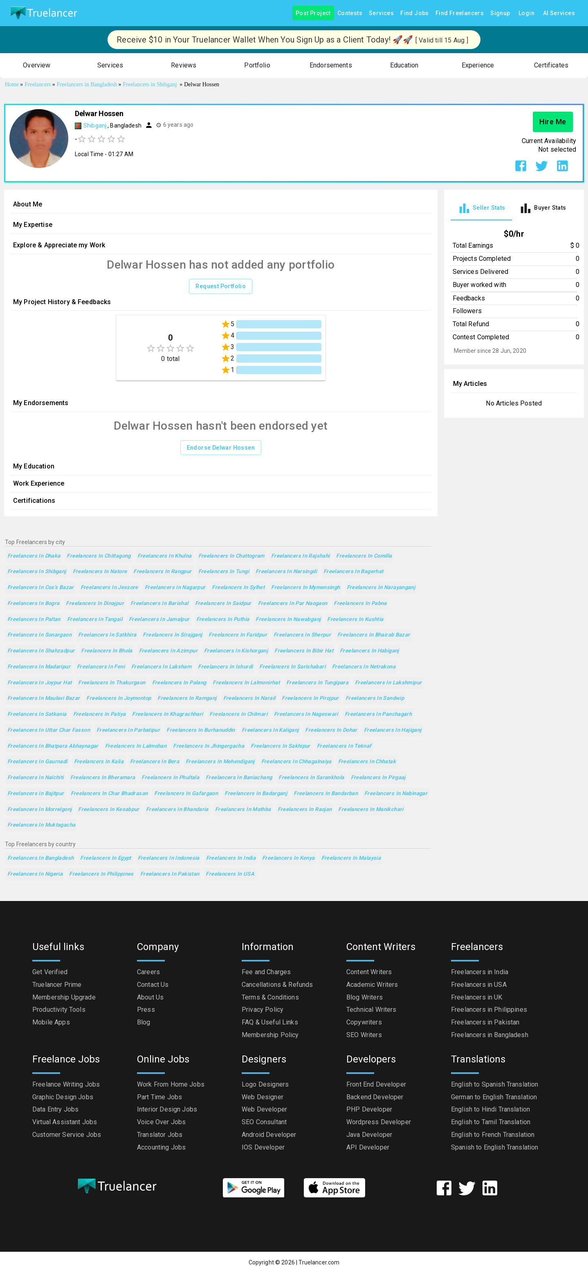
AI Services (559, 13)
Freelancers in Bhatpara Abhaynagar (53, 746)
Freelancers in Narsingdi (286, 571)
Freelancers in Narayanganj (381, 587)
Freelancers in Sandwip (375, 698)
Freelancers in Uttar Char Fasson (49, 730)
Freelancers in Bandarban (325, 793)
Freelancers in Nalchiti (35, 777)
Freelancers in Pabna (360, 603)
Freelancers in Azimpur (168, 651)
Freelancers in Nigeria (35, 874)
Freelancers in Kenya (288, 858)
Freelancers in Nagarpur (175, 587)
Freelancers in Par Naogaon (292, 603)
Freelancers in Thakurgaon (111, 683)
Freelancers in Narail (249, 698)
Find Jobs (414, 13)
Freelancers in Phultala (170, 777)
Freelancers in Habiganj (369, 651)
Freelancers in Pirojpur (310, 698)
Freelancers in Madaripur (39, 667)
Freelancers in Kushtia (355, 619)
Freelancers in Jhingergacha (208, 746)
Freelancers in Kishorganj (235, 651)
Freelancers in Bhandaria (177, 809)
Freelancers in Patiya (100, 714)
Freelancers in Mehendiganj (220, 761)
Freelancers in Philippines (101, 874)
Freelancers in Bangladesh (40, 858)
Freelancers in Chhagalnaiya (296, 761)
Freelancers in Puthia (223, 619)
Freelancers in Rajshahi (300, 556)
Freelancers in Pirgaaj (378, 777)
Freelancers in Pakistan (170, 874)
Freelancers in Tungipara (317, 683)
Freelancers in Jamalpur (159, 619)
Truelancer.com (318, 1262)
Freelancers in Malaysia (351, 858)
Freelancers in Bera (154, 761)
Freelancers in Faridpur (238, 635)
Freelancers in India (230, 858)
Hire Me (553, 122)
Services (381, 13)
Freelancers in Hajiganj (392, 730)
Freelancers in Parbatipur (128, 730)
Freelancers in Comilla (363, 556)
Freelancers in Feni (100, 667)
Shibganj (95, 125)
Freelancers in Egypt (105, 858)
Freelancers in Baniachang (239, 777)
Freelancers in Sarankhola (311, 777)
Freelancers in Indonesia (168, 858)
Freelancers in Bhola (106, 651)
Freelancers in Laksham (161, 667)
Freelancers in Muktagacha (41, 825)
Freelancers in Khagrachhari (167, 714)
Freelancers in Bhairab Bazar (373, 635)
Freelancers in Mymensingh (305, 587)
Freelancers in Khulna (164, 556)
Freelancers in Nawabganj (288, 619)
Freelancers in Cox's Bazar (41, 587)
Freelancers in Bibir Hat (304, 651)
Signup (500, 13)
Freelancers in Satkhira (107, 635)
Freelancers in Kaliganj (270, 730)
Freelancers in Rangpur (162, 571)
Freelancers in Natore (100, 571)
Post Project (313, 13)
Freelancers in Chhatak (367, 761)
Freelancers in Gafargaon (186, 793)
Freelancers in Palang (179, 683)
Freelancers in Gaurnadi (37, 761)
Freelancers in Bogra (33, 603)
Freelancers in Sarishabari (292, 667)
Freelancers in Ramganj (187, 698)
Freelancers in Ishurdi (225, 667)
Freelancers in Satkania (37, 714)
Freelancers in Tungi (224, 571)
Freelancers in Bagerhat (353, 571)
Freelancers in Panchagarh (378, 714)
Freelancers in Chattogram (231, 556)
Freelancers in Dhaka (34, 556)
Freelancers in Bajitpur (36, 793)
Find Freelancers (459, 13)
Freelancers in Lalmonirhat (246, 683)
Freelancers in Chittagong (98, 556)
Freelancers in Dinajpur (95, 603)
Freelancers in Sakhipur (280, 746)
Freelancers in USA (230, 874)
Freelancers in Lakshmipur (388, 683)
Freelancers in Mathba (243, 809)
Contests (350, 13)
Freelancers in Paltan (34, 619)
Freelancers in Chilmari (238, 714)
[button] (37, 65)
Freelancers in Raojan (305, 809)
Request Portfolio (220, 286)
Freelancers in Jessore (109, 587)
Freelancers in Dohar (331, 730)
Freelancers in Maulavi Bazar (43, 698)
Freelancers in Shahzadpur (41, 651)
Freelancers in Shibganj (37, 571)
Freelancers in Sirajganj (172, 635)
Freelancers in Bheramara (103, 777)
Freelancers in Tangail (94, 619)
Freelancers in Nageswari (306, 714)
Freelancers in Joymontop (119, 698)
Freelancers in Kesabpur (108, 809)
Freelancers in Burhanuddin (201, 730)
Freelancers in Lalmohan (135, 746)
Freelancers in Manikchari (371, 809)
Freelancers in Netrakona (363, 667)
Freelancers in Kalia (98, 761)
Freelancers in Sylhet (238, 587)
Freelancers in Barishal (159, 603)
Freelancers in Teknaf (344, 746)
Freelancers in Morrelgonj (39, 809)
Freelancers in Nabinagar (396, 793)
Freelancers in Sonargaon (39, 635)
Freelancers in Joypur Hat (39, 683)
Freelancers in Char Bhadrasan (109, 793)
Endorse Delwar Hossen (221, 448)
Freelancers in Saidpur (223, 603)
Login (527, 13)
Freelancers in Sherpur (302, 635)
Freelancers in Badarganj (256, 793)
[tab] (481, 208)
